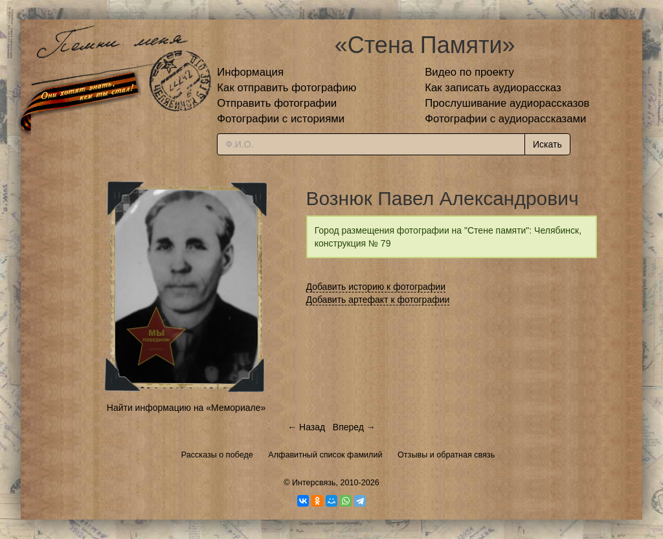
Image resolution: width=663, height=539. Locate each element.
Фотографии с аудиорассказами (505, 119)
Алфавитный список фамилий (325, 454)
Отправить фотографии (277, 103)
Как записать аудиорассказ (493, 88)
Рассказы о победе (217, 454)
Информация (250, 72)
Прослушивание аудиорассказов (507, 103)
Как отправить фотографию (286, 88)
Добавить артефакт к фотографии (378, 299)
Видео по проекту (469, 72)
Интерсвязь (314, 482)
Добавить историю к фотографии (376, 286)
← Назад (306, 427)
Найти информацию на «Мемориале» (186, 407)
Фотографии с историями (280, 119)
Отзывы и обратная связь (446, 454)
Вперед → (354, 427)
